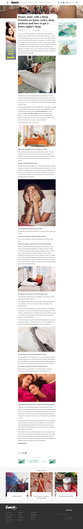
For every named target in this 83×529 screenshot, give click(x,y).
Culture (47, 2)
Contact (8, 522)
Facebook (33, 512)
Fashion (30, 2)
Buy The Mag (9, 515)
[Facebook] (58, 2)
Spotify (33, 520)
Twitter (33, 517)
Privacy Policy (10, 520)
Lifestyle (41, 2)
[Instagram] (61, 2)
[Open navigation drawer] (7, 2)
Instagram (34, 515)
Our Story (8, 512)
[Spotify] (63, 2)
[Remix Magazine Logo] (15, 2)
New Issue (24, 2)
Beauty (36, 2)
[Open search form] (76, 2)
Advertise (8, 517)
